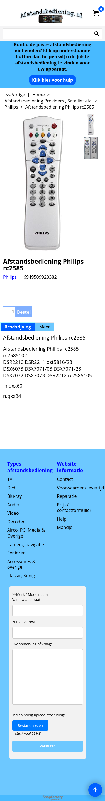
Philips (10, 277)
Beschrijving (17, 327)
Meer (44, 327)
